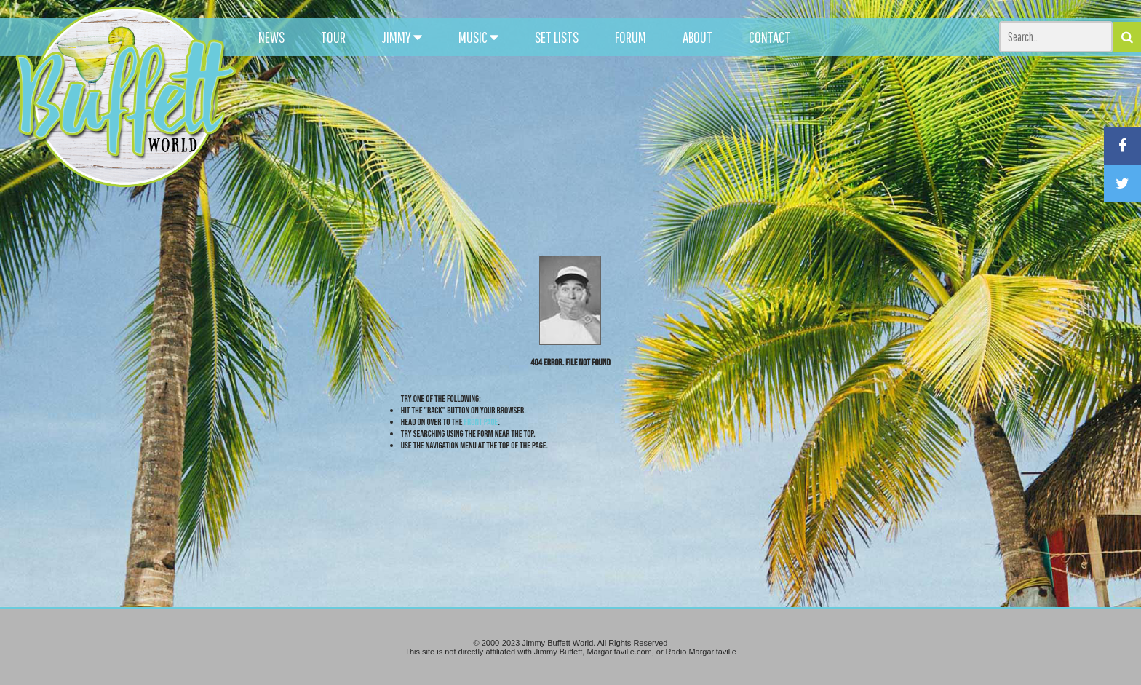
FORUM (630, 37)
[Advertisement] (705, 131)
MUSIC (478, 37)
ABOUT (697, 37)
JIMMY (402, 37)
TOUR (333, 37)
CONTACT (769, 37)
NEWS (271, 37)
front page (481, 422)
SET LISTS (557, 37)
